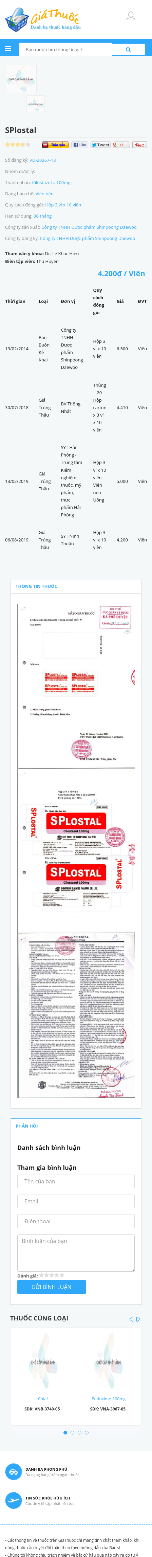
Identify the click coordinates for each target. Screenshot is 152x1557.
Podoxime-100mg (109, 1399)
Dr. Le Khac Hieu (62, 253)
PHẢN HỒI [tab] (27, 1126)
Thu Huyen (47, 261)
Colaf (43, 1399)
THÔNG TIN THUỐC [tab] (36, 586)
